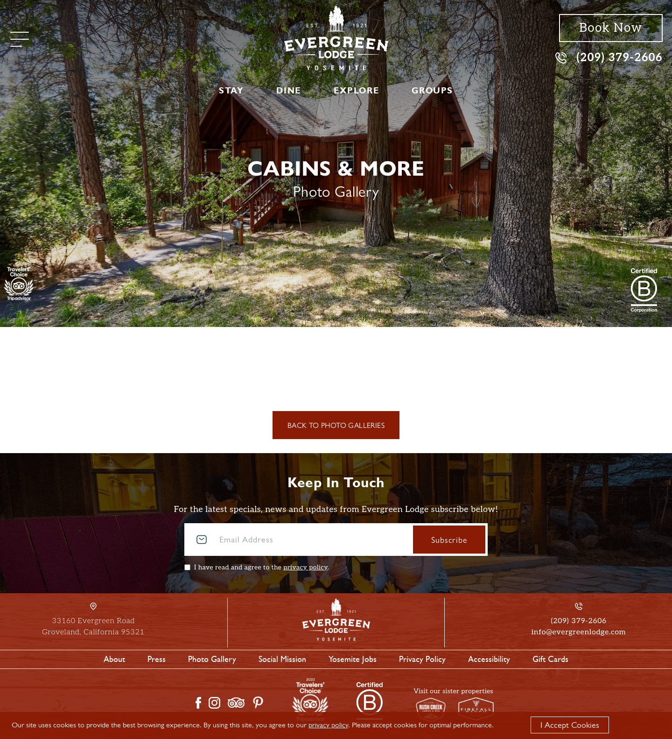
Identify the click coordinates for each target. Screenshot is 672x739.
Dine (288, 90)
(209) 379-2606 (609, 57)
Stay (231, 90)
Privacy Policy (422, 659)
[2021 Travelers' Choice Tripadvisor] (644, 290)
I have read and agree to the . (261, 567)
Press (156, 659)
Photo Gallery (212, 659)
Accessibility (489, 659)
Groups (432, 90)
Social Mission (282, 659)
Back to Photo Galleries (336, 424)
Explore (356, 90)
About (114, 659)
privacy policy (305, 567)
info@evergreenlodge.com (579, 632)
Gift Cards (550, 659)
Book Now (610, 28)
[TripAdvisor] (19, 281)
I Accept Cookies (569, 725)
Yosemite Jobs (353, 659)
